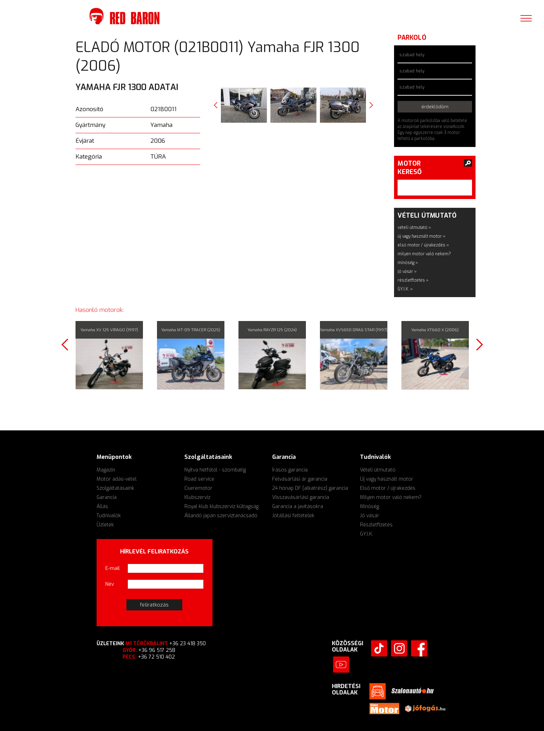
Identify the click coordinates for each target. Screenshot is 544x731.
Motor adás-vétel (117, 479)
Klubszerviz (197, 497)
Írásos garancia (290, 470)
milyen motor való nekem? (424, 254)
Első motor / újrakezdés (387, 488)
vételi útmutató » (414, 227)
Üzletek (105, 524)
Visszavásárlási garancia (300, 497)
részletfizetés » (413, 280)
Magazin (106, 470)
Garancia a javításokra (297, 506)
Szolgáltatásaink (115, 488)
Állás (102, 506)
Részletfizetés (376, 524)
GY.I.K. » (405, 289)
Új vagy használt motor (386, 479)
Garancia (107, 497)
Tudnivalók (109, 515)
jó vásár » (407, 271)
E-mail (112, 568)
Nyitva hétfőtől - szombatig (215, 470)
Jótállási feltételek (293, 515)
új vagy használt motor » (421, 236)
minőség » (408, 262)
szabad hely (411, 55)
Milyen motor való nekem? (390, 497)
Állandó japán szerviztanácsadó (220, 515)
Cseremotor (198, 488)
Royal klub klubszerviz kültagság (221, 506)
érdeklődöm (434, 107)
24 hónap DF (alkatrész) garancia (310, 488)
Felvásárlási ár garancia (299, 479)
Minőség (369, 506)
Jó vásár (369, 515)
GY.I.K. (366, 534)
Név (109, 584)
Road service (199, 479)
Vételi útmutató (377, 470)
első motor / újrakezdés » (423, 245)
